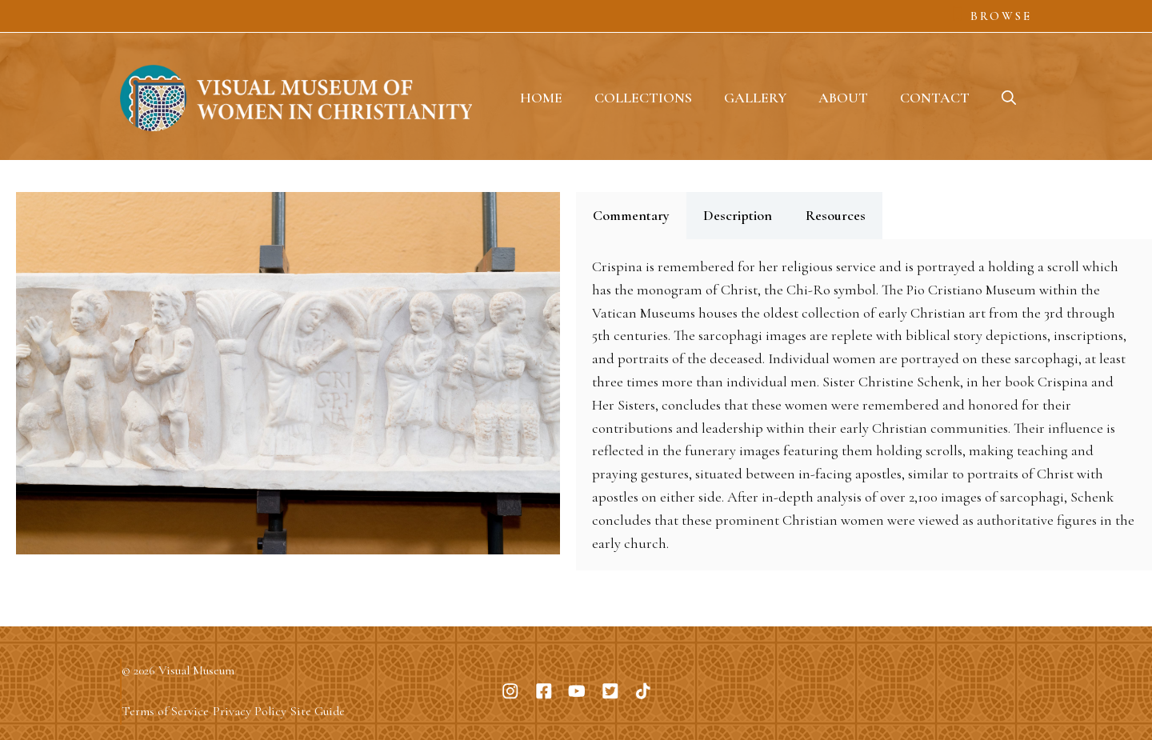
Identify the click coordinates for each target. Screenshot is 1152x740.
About (843, 97)
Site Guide (317, 711)
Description (737, 215)
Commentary (631, 215)
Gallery (755, 97)
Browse (1001, 16)
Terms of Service (165, 711)
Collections (643, 97)
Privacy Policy (249, 711)
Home (541, 97)
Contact (935, 97)
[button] (1009, 98)
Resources (836, 215)
